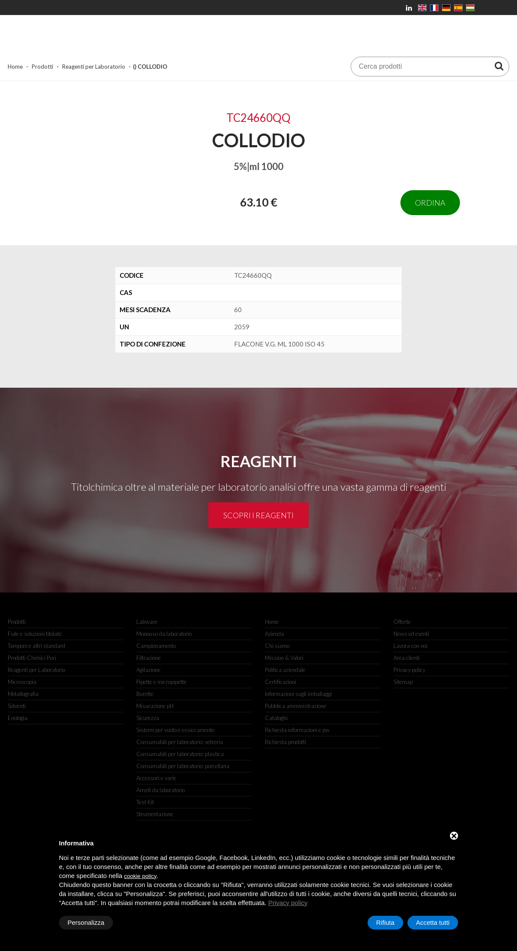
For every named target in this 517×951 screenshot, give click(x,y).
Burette (144, 693)
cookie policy (140, 876)
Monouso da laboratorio (164, 633)
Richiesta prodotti (285, 741)
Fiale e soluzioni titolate (35, 633)
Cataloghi (276, 717)
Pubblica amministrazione (295, 705)
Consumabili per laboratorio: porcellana (182, 766)
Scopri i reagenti (258, 515)
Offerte (402, 621)
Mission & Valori (284, 657)
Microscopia (22, 681)
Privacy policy (409, 669)
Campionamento (156, 645)
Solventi (17, 705)
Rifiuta (385, 922)
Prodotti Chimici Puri (32, 657)
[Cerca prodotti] (499, 65)
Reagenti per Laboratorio (93, 66)
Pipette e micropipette (161, 681)
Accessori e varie (156, 778)
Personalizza (86, 922)
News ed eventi (411, 633)
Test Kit (145, 802)
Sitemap (403, 681)
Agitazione (148, 669)
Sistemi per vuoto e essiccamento (175, 729)
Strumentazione (154, 814)
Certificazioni (280, 681)
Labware (146, 621)
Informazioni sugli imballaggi (298, 693)
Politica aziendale (285, 669)
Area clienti (407, 657)
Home (15, 66)
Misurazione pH (155, 705)
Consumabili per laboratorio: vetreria (179, 741)
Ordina (430, 202)
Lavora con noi (410, 645)
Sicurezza (147, 717)
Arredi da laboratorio (160, 790)
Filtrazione (148, 657)
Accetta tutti (432, 922)
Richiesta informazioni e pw (297, 729)
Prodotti (42, 66)
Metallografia (23, 693)
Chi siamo (277, 645)
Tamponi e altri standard (36, 645)
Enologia (17, 717)
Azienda (274, 633)
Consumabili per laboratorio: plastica (180, 753)
